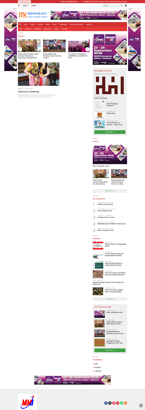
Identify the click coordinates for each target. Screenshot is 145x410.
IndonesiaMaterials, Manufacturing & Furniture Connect (52, 56)
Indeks (33, 5)
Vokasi (32, 24)
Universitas (47, 29)
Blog (25, 24)
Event (55, 24)
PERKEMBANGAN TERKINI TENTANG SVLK (111, 224)
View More (109, 132)
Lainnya (88, 24)
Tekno (56, 29)
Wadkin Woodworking (105, 204)
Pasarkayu (63, 24)
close (14, 9)
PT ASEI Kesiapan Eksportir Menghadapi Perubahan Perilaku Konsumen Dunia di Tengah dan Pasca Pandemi (114, 254)
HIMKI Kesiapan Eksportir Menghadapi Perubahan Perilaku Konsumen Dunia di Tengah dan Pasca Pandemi (114, 264)
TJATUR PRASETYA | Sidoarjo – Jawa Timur (114, 124)
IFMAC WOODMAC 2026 (75, 2)
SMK (20, 29)
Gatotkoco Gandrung (28, 91)
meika (20, 88)
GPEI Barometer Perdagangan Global (115, 245)
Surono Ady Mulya (100, 98)
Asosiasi (64, 29)
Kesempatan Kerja (76, 24)
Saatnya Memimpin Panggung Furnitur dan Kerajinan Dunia (114, 342)
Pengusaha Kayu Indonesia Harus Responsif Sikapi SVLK (108, 283)
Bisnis (48, 24)
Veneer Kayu (110, 113)
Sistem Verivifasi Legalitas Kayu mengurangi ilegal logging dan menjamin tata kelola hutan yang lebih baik (115, 291)
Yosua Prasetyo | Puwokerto (112, 105)
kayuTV (25, 5)
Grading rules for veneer (106, 217)
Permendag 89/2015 (104, 211)
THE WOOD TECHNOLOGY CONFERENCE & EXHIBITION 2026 (76, 56)
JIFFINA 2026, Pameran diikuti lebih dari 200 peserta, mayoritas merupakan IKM (28, 56)
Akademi (28, 29)
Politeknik (37, 29)
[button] (122, 5)
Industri (40, 24)
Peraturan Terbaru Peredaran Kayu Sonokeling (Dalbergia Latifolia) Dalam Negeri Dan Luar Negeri (115, 274)
